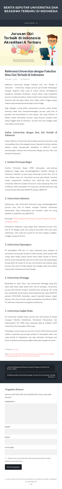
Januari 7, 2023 (11, 79)
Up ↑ (32, 484)
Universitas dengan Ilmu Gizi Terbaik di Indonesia (22, 356)
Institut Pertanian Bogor (45, 354)
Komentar (10, 402)
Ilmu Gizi (12, 354)
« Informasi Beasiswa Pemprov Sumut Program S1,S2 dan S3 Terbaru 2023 (28, 368)
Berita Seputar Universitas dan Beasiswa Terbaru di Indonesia (31, 9)
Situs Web (9, 447)
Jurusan (16, 349)
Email (8, 437)
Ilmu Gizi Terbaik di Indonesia (26, 354)
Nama (8, 427)
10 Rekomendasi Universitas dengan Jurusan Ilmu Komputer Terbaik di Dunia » (31, 376)
